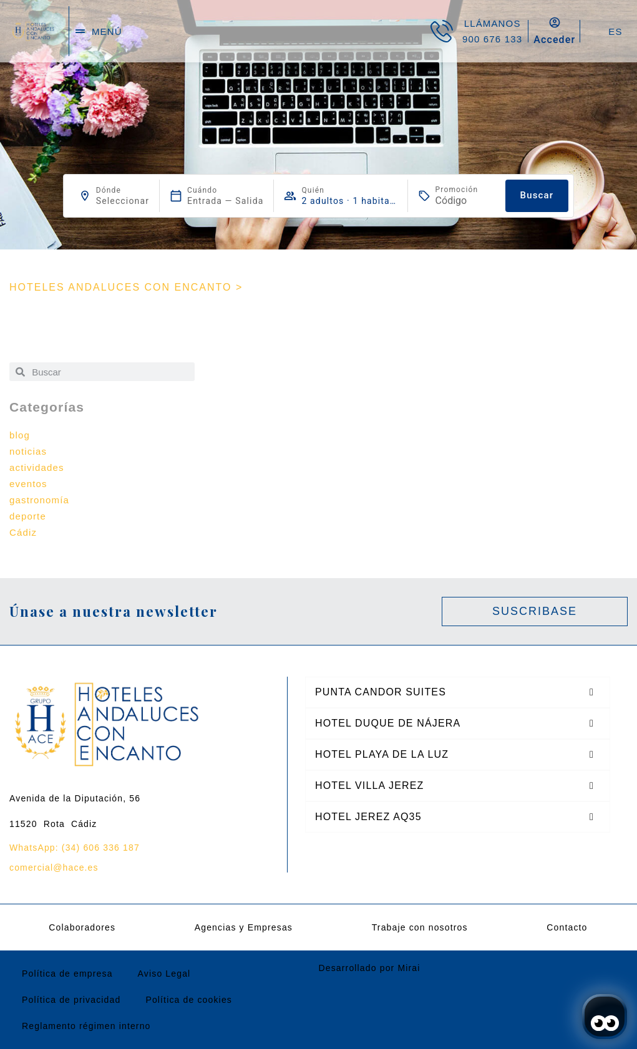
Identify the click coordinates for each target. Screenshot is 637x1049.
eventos (28, 483)
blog (19, 435)
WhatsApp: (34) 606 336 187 (74, 848)
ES (615, 31)
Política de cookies (188, 1000)
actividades (36, 467)
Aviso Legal (164, 974)
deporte (27, 516)
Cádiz (23, 532)
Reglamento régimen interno (86, 1026)
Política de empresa (67, 974)
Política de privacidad (71, 1000)
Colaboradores (82, 927)
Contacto (567, 927)
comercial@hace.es (54, 868)
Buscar (537, 195)
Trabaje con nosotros (420, 927)
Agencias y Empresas (244, 927)
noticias (28, 451)
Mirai (408, 968)
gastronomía (39, 500)
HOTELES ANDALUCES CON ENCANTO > (126, 287)
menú (107, 31)
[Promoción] (465, 200)
